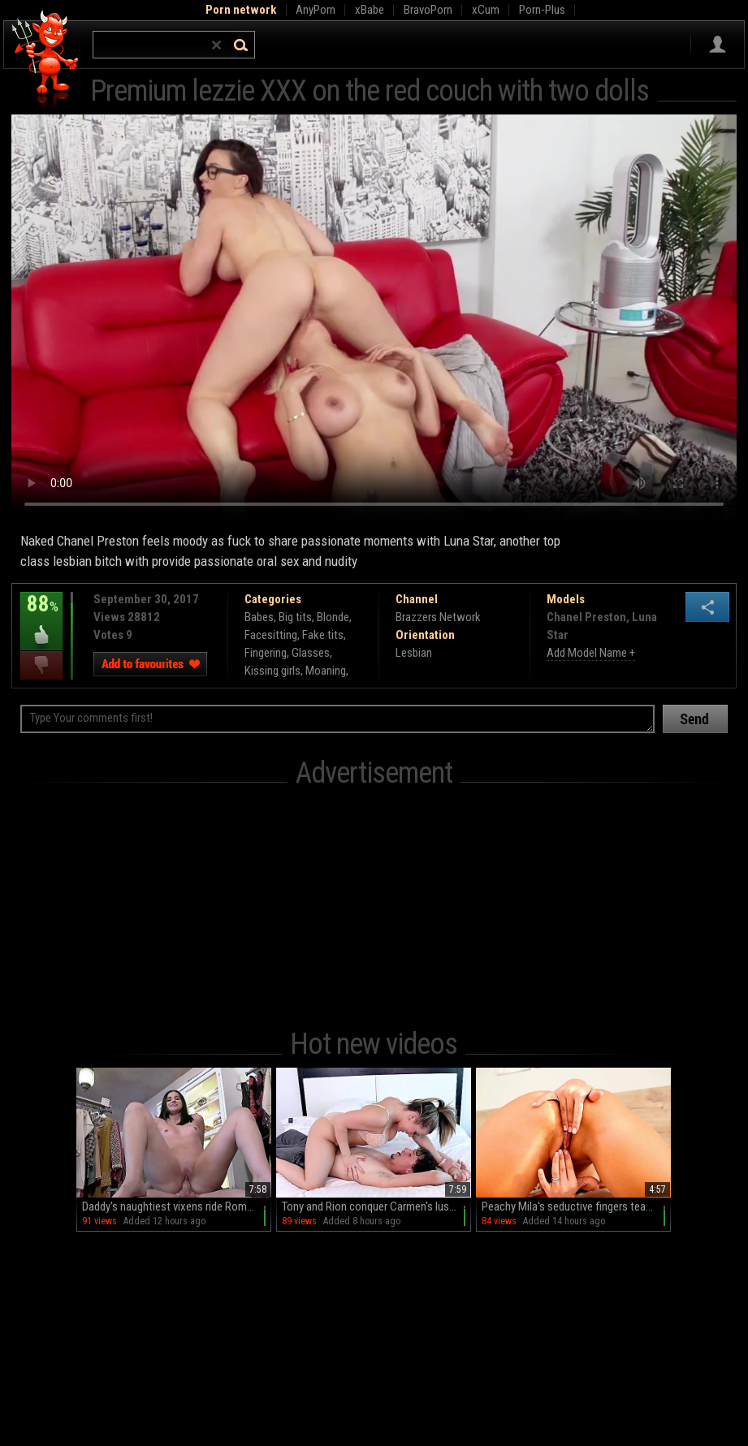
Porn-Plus (542, 9)
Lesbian (414, 652)
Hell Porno (45, 60)
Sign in (717, 44)
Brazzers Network (438, 617)
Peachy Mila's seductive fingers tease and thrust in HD (576, 1206)
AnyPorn (315, 9)
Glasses (311, 652)
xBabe (369, 9)
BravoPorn (428, 9)
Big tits (295, 617)
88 (41, 615)
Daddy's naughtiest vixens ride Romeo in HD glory (176, 1206)
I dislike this (41, 665)
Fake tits (323, 635)
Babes (259, 617)
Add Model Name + (591, 652)
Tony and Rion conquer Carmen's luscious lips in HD (376, 1206)
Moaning (325, 670)
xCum (485, 9)
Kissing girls (272, 670)
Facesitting (270, 635)
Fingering (265, 652)
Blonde (333, 617)
